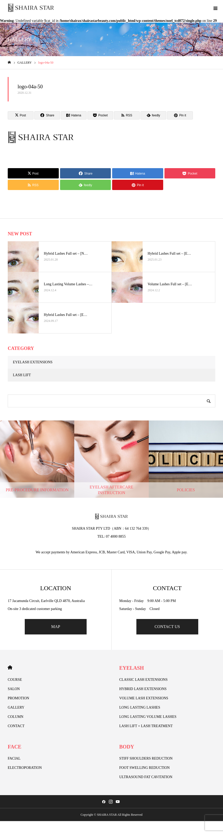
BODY (126, 747)
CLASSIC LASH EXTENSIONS (143, 680)
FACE (14, 747)
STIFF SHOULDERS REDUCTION (146, 758)
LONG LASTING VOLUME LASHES (148, 717)
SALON (14, 689)
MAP (55, 626)
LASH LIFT (22, 375)
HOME (10, 667)
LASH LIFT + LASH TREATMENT (146, 726)
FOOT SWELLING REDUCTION (144, 768)
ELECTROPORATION (25, 768)
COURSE (15, 680)
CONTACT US (167, 626)
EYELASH (131, 668)
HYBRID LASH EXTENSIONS (143, 689)
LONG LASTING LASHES (139, 707)
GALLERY (16, 707)
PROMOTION (18, 698)
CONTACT (16, 726)
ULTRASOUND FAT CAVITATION (145, 777)
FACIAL (14, 758)
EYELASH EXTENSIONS (33, 362)
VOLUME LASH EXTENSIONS (143, 698)
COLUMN (15, 717)
